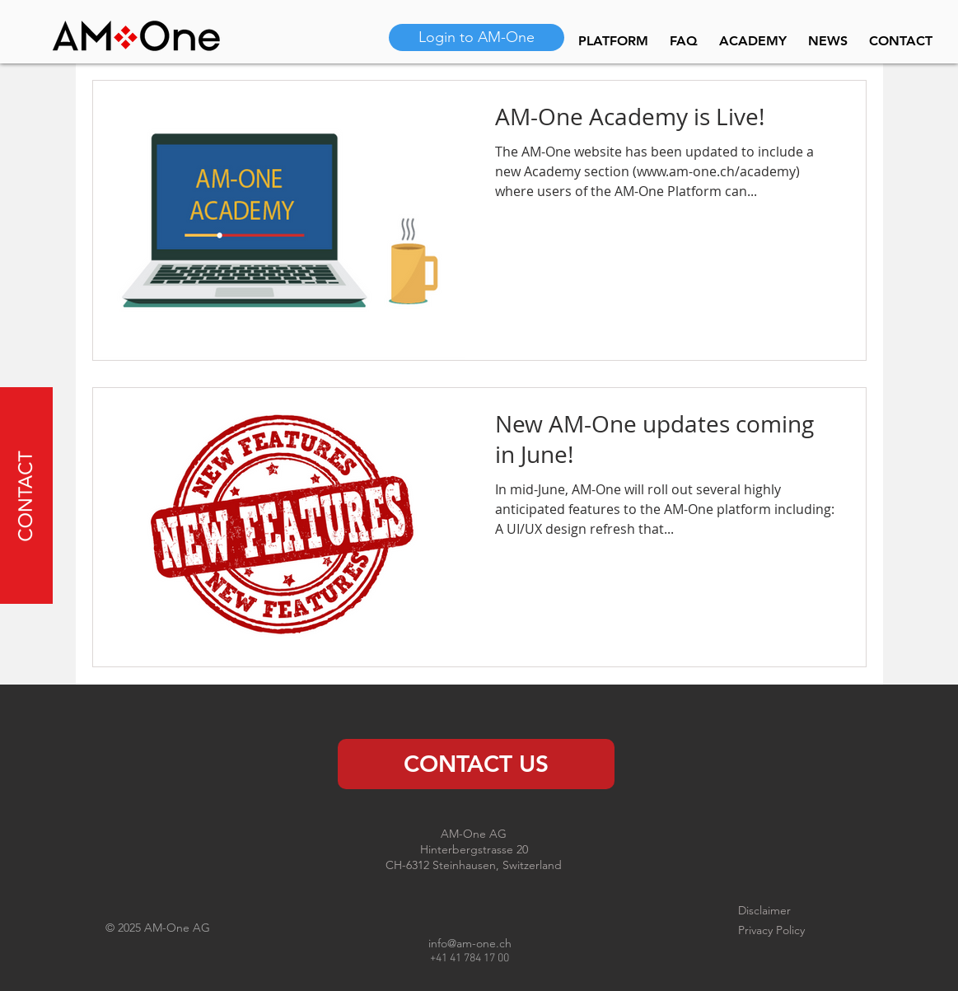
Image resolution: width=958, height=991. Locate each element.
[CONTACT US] (476, 764)
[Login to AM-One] (476, 37)
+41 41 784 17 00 (469, 958)
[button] (25, 496)
